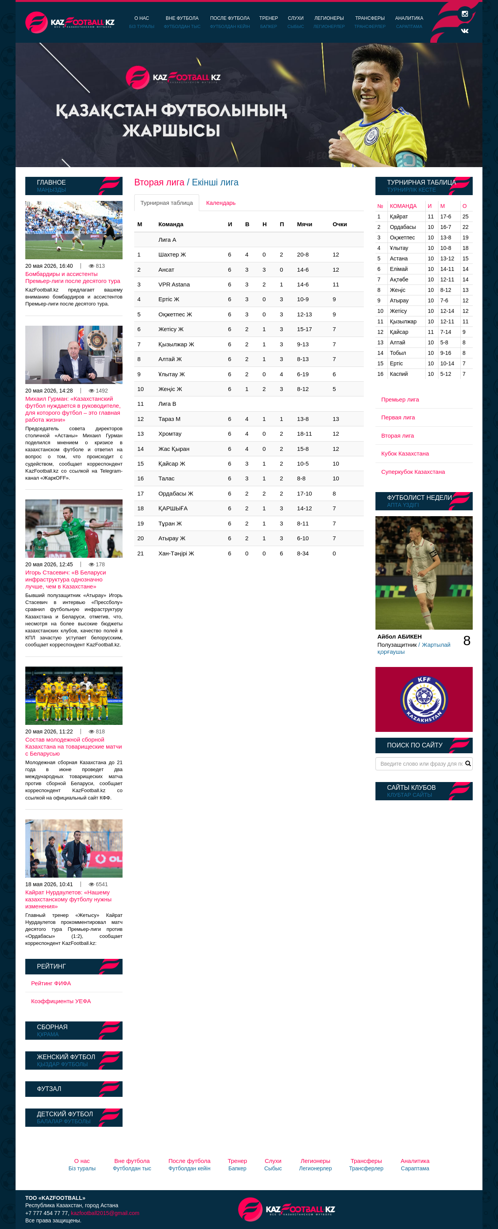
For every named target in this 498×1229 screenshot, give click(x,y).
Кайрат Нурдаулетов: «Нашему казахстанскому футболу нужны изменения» (68, 899)
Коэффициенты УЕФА (61, 1001)
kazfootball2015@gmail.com (105, 1213)
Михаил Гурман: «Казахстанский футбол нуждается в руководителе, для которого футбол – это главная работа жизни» (73, 409)
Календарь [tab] (221, 202)
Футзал (49, 1089)
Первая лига (398, 417)
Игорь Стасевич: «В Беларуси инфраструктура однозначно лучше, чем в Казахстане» (65, 579)
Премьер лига (400, 399)
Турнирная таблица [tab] (166, 202)
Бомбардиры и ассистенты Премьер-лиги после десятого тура (72, 277)
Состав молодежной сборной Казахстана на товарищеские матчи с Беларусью (73, 746)
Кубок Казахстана (405, 453)
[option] (249, 105)
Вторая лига (397, 435)
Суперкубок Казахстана (413, 471)
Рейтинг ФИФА (51, 983)
